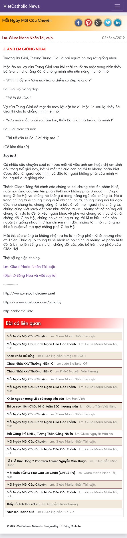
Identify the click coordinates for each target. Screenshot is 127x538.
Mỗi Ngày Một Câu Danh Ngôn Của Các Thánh (42, 344)
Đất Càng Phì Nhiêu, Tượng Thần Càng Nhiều (40, 434)
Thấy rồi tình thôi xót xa (23, 504)
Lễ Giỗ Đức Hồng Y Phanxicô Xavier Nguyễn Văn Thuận (47, 461)
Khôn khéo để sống (20, 356)
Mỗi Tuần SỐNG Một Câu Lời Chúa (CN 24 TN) (41, 473)
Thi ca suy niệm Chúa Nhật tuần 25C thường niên (42, 406)
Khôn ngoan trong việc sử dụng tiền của (35, 399)
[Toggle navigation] (117, 6)
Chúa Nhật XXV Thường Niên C (29, 371)
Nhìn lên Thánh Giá (20, 512)
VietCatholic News (22, 6)
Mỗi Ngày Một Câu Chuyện (27, 336)
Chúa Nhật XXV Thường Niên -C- (30, 364)
